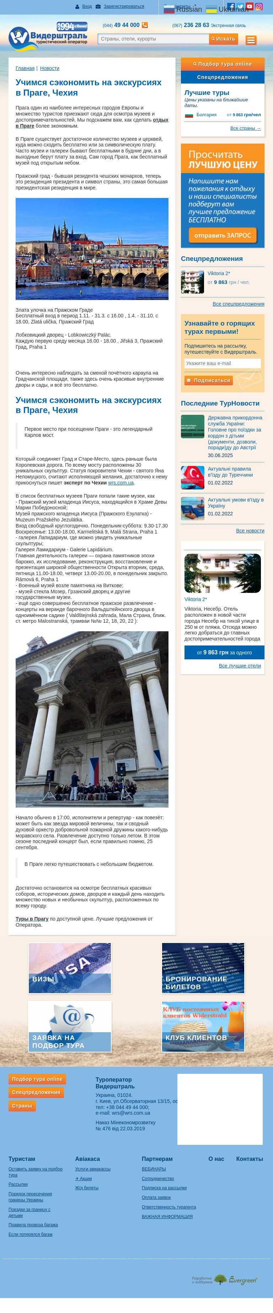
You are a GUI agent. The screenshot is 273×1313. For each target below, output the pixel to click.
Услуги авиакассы (93, 1169)
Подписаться (208, 380)
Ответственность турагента (169, 1207)
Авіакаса (87, 1159)
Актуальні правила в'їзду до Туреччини (230, 472)
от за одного (224, 652)
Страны (22, 1106)
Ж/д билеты (87, 1187)
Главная (25, 68)
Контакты (249, 1159)
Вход (87, 6)
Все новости (250, 531)
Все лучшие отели (240, 666)
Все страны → (245, 128)
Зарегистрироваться (124, 6)
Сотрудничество (158, 1178)
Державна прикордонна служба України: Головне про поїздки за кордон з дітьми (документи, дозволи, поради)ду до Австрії (235, 432)
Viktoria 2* (219, 273)
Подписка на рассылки (164, 1187)
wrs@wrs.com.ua (131, 1113)
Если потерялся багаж (31, 1234)
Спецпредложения (222, 77)
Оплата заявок (156, 1197)
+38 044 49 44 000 (127, 1107)
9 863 (244, 115)
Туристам (22, 1159)
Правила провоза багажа (33, 1224)
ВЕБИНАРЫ (154, 1169)
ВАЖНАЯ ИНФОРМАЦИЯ (167, 1216)
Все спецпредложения (238, 304)
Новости (49, 68)
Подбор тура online (222, 64)
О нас (216, 1159)
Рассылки (18, 1184)
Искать (224, 39)
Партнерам (157, 1159)
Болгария (206, 114)
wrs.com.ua (121, 483)
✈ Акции (83, 1178)
